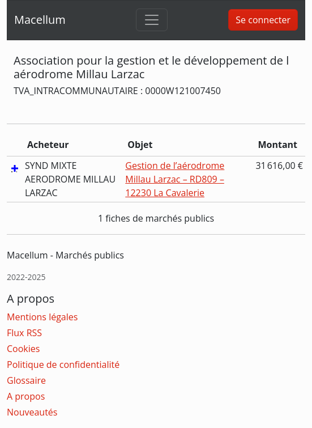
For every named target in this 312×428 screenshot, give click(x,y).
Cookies (23, 348)
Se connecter (263, 20)
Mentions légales (42, 317)
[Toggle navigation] (152, 20)
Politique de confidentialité (63, 364)
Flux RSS (24, 333)
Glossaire (26, 380)
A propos (26, 396)
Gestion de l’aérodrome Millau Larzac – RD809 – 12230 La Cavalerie (174, 179)
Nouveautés (32, 412)
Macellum (40, 19)
